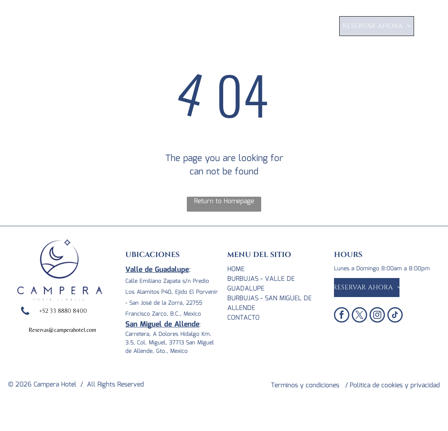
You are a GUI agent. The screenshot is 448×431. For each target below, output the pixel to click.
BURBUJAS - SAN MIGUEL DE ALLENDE (269, 303)
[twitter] (359, 316)
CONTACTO (243, 318)
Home (236, 269)
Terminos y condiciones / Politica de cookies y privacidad (355, 385)
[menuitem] (159, 27)
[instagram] (377, 316)
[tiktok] (395, 316)
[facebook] (341, 316)
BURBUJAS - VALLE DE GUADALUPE (261, 284)
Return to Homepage (224, 201)
